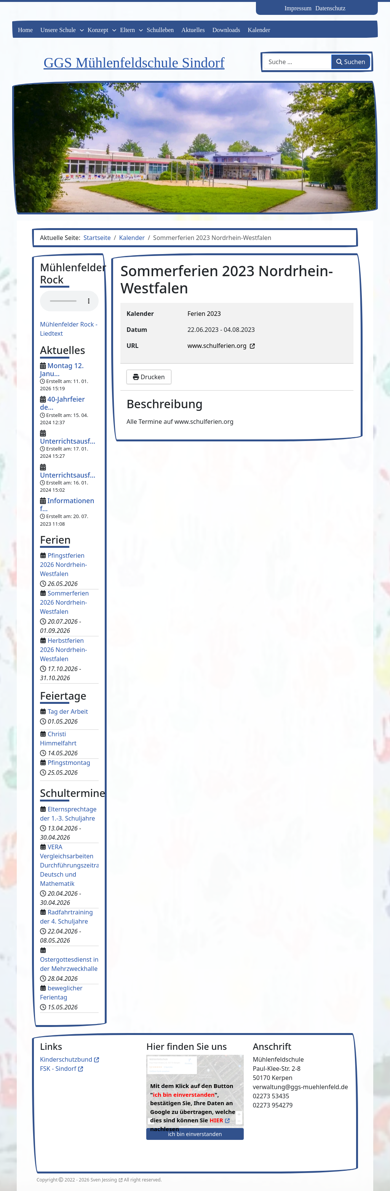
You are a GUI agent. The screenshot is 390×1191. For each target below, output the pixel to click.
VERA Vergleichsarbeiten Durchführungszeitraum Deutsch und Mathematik (74, 865)
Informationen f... (67, 504)
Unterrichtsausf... (67, 441)
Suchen (350, 62)
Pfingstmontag (69, 762)
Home (25, 30)
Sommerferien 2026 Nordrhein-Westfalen (64, 602)
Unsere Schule (58, 30)
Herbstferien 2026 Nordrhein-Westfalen (63, 649)
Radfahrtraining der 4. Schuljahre (66, 916)
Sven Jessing (104, 1180)
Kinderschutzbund (66, 1059)
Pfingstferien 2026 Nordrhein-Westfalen (63, 564)
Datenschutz (330, 8)
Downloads (226, 30)
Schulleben (160, 30)
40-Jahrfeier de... (62, 403)
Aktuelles (193, 30)
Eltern (127, 30)
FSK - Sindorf (58, 1068)
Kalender (259, 30)
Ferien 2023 (204, 313)
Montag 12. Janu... (62, 369)
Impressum (298, 8)
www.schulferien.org (217, 345)
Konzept (98, 30)
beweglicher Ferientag (61, 992)
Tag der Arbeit (68, 711)
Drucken (149, 377)
